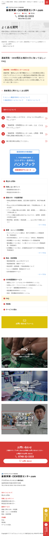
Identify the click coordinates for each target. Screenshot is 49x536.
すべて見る (42, 225)
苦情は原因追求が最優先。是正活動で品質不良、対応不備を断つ (25, 201)
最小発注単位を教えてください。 (24, 142)
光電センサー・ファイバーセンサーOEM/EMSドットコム (24, 285)
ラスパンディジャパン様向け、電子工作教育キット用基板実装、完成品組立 (25, 234)
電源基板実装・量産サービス (15, 263)
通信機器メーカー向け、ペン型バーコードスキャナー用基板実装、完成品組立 (25, 244)
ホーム (17, 13)
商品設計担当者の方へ (13, 192)
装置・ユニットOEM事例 (13, 230)
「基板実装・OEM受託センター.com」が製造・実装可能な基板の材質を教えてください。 (24, 134)
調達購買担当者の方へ (13, 189)
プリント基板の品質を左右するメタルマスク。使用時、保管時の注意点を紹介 (25, 216)
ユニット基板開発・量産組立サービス (18, 269)
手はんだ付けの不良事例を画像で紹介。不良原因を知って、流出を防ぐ (25, 206)
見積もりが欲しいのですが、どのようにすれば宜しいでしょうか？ (24, 118)
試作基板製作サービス (13, 271)
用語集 (32, 13)
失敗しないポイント (12, 187)
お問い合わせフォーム (24, 322)
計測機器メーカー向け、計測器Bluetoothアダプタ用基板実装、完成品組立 (26, 249)
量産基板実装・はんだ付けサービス (17, 261)
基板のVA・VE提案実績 (13, 197)
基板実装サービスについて (14, 100)
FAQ (24, 13)
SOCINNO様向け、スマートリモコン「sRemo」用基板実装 (25, 237)
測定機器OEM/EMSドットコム (16, 290)
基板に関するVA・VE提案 (9, 509)
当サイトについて (34, 100)
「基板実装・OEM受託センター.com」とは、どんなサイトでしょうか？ (24, 126)
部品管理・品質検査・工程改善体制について (20, 266)
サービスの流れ (10, 309)
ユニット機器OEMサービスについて (17, 97)
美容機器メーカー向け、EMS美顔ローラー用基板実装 (23, 240)
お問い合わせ (25, 461)
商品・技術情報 (10, 258)
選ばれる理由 (9, 181)
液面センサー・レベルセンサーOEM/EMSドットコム (22, 282)
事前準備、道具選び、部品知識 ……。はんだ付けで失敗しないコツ (26, 221)
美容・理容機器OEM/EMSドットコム (18, 293)
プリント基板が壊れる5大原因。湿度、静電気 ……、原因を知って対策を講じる (26, 211)
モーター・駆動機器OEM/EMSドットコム (19, 288)
